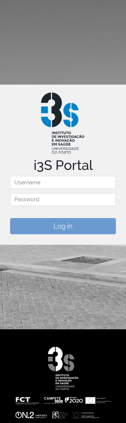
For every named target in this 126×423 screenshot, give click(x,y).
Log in (63, 226)
